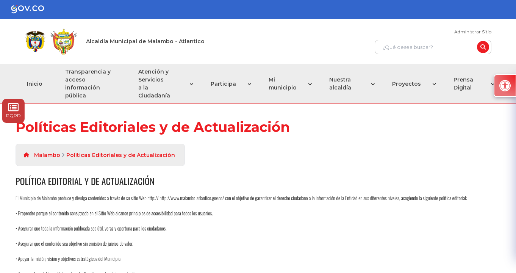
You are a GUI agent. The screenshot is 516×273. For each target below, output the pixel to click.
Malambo (47, 155)
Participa (223, 83)
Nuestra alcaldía (340, 83)
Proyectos (406, 83)
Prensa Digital (463, 83)
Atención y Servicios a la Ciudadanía (154, 83)
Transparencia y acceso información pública (88, 83)
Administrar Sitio (472, 32)
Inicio (34, 83)
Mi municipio (283, 83)
